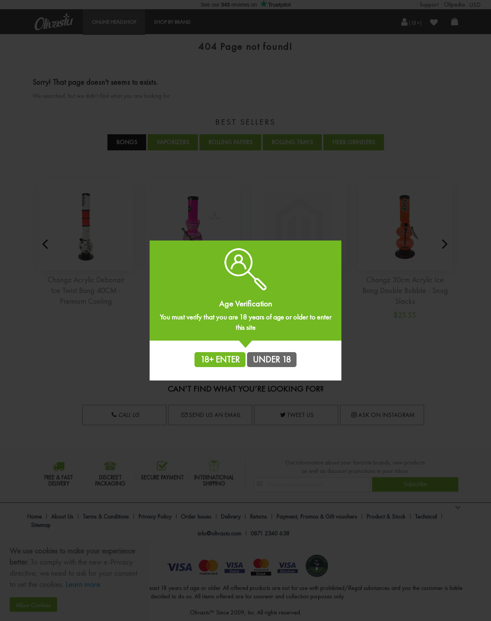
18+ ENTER (220, 359)
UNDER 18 (272, 359)
